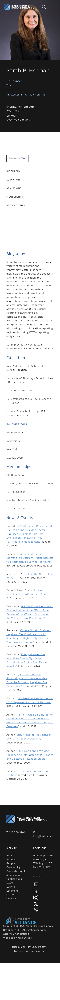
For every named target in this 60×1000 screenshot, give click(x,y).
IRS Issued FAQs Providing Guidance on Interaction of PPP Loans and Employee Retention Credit (29, 755)
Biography (13, 171)
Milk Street (25, 938)
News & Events (15, 205)
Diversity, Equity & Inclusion (16, 873)
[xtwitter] (35, 903)
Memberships (15, 197)
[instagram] (35, 897)
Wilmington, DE (42, 863)
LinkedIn (12, 115)
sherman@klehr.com (20, 107)
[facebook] (35, 891)
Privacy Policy (37, 947)
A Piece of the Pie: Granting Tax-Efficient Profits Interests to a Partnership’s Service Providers (29, 558)
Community (13, 867)
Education (13, 180)
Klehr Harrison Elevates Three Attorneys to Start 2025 (26, 594)
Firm (9, 856)
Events (10, 887)
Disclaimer (18, 947)
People (10, 863)
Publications (14, 879)
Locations (12, 891)
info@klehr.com (42, 836)
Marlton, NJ (40, 860)
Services (11, 860)
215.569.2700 (17, 832)
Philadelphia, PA (43, 856)
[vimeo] (35, 910)
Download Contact (18, 120)
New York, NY (41, 867)
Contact (11, 899)
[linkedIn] (35, 884)
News (9, 883)
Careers (11, 895)
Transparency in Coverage (30, 951)
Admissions (13, 188)
